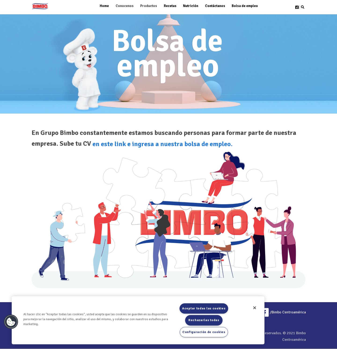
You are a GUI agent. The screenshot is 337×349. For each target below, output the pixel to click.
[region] (138, 320)
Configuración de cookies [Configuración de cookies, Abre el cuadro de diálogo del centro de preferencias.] (203, 332)
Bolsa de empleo (245, 6)
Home (104, 6)
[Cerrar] (254, 308)
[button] (11, 321)
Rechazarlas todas (203, 320)
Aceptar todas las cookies (204, 308)
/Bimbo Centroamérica (283, 312)
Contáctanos (215, 6)
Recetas (170, 6)
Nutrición (190, 6)
